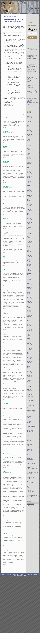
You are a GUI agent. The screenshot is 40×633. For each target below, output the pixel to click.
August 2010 (29, 303)
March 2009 (29, 325)
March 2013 (29, 264)
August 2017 (29, 196)
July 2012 (28, 274)
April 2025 (28, 126)
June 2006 (28, 367)
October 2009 (29, 316)
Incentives (28, 448)
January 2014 (29, 251)
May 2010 (28, 307)
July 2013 (28, 259)
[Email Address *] (32, 33)
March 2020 (29, 157)
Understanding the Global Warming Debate (31, 65)
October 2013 (29, 255)
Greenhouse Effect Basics (31, 58)
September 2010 (29, 302)
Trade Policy (29, 490)
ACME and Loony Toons (31, 400)
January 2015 (29, 236)
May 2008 (28, 338)
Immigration (29, 446)
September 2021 (29, 138)
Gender (28, 434)
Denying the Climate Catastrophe (30, 57)
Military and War (29, 458)
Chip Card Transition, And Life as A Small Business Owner (14, 17)
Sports (28, 485)
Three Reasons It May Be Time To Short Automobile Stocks (13, 20)
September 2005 (29, 379)
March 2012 (29, 279)
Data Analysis (29, 418)
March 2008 (29, 340)
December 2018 (29, 176)
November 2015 (29, 223)
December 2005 (29, 375)
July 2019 (28, 167)
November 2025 (29, 117)
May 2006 (28, 368)
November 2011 (29, 284)
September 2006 (29, 363)
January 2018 (29, 190)
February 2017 (29, 204)
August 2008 (29, 334)
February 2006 (29, 372)
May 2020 (28, 154)
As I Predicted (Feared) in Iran (32, 49)
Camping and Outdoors (31, 410)
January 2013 (29, 266)
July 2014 (28, 243)
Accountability (29, 399)
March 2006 (29, 371)
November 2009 (29, 315)
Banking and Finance (30, 405)
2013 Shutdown (29, 397)
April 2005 (28, 385)
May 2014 (28, 246)
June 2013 (28, 260)
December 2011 (29, 283)
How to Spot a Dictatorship (31, 90)
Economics (29, 421)
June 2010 (28, 306)
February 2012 (29, 280)
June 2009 (28, 321)
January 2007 (29, 358)
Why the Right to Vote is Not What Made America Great (31, 108)
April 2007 (28, 354)
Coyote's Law (29, 416)
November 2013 (29, 254)
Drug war (28, 420)
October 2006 (29, 362)
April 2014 (28, 247)
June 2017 (28, 199)
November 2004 (29, 391)
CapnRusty (9, 313)
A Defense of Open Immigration (32, 73)
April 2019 (28, 171)
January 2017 (29, 205)
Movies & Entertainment (31, 460)
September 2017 (29, 195)
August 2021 (29, 139)
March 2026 (29, 112)
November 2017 (29, 192)
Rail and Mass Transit (30, 477)
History (28, 441)
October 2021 (29, 136)
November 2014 (29, 238)
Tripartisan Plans (29, 496)
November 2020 (29, 149)
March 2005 (29, 386)
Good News (29, 437)
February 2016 (29, 219)
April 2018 (28, 186)
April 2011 (28, 293)
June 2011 (28, 291)
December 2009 (29, 314)
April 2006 (28, 370)
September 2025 (29, 120)
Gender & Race (29, 435)
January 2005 (29, 389)
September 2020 (29, 152)
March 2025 (29, 127)
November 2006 (29, 361)
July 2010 (28, 305)
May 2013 (28, 261)
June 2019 (28, 168)
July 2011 (28, 289)
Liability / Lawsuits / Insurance (32, 455)
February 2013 (29, 265)
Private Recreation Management (32, 472)
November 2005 (29, 376)
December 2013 (29, 252)
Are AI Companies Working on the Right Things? (32, 52)
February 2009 (29, 326)
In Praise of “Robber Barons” (32, 92)
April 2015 (28, 232)
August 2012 (29, 273)
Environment (29, 425)
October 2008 (29, 331)
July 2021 (28, 140)
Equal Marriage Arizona (31, 426)
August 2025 (29, 121)
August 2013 (29, 257)
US (9, 104)
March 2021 (29, 145)
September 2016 (29, 210)
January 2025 (29, 130)
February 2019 (29, 173)
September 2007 (29, 348)
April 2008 (28, 339)
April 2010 (28, 308)
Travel (28, 492)
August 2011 (29, 288)
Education (28, 422)
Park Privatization (20, 13)
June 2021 (28, 141)
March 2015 (29, 233)
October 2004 (29, 393)
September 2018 (29, 180)
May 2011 (28, 292)
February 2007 (29, 357)
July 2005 (28, 381)
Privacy (28, 471)
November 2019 (29, 162)
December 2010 (29, 298)
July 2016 (28, 213)
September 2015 (29, 226)
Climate (28, 413)
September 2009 (29, 317)
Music (28, 462)
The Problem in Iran (30, 50)
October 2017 (29, 194)
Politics (28, 469)
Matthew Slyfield (9, 348)
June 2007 (28, 352)
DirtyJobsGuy (9, 388)
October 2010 (29, 301)
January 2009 (29, 328)
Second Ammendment (30, 482)
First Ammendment (30, 431)
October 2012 (29, 270)
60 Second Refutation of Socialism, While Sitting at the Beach (32, 71)
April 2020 (28, 155)
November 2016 (29, 208)
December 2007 (29, 344)
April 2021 (28, 144)
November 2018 (29, 177)
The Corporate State (30, 488)
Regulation (28, 478)
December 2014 (29, 237)
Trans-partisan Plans (30, 491)
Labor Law (28, 454)
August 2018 (29, 181)
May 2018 (28, 185)
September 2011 (29, 287)
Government (29, 439)
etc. (27, 427)
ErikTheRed (9, 455)
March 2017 (29, 203)
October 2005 (29, 377)
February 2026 (29, 113)
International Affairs (30, 450)
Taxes (28, 486)
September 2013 (29, 256)
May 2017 (28, 200)
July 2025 (28, 122)
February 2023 (29, 131)
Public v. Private (29, 474)
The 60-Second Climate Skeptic (32, 102)
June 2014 (28, 245)
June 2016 (28, 214)
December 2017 (29, 191)
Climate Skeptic (9, 13)
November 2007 (29, 345)
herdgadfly (8, 404)
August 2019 (29, 166)
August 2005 (29, 380)
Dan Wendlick (9, 187)
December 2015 (29, 222)
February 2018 (29, 189)
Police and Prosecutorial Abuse (32, 468)
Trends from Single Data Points (32, 495)
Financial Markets (30, 430)
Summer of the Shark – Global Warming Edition (32, 62)
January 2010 (29, 312)
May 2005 (28, 384)
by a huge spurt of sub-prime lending (17, 53)
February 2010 (29, 311)
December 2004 (29, 390)
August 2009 (29, 319)
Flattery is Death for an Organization (10, 16)
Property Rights (29, 473)
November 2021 (29, 135)
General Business (10, 105)
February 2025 (29, 129)
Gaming (28, 432)
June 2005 (28, 382)
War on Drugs (29, 499)
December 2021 (29, 134)
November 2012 (29, 269)
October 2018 (29, 178)
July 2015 (28, 228)
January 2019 (29, 175)
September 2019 (29, 164)
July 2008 (28, 335)
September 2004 (29, 394)
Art (27, 404)
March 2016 (29, 218)
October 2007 (29, 347)
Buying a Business (30, 77)
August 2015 (29, 227)
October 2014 (29, 240)
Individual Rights (29, 449)
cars (6, 104)
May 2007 (28, 353)
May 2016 (28, 215)
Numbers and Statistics (31, 463)
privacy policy (30, 42)
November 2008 (29, 330)
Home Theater (29, 444)
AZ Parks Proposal (29, 13)
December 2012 (29, 268)
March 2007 (29, 356)
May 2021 (28, 143)
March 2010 (29, 310)
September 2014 (29, 241)
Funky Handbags (30, 87)
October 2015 (29, 224)
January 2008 (29, 343)
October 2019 (29, 163)
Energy (28, 423)
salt (8, 104)
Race (28, 476)
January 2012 (29, 282)
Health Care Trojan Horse (31, 88)
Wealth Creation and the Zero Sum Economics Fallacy (32, 106)
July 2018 (28, 182)
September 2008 (29, 333)
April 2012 (28, 278)
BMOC (15, 13)
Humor (28, 445)
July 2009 (28, 320)
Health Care (29, 440)
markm (8, 417)
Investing (28, 453)
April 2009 (28, 324)
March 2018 (29, 187)
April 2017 (28, 201)
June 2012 (28, 275)
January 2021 (29, 148)
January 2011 (29, 297)
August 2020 (29, 153)
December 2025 (29, 116)
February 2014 (29, 250)
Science (28, 481)
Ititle (4, 548)
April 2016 (28, 217)
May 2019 (28, 169)
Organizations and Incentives (32, 464)
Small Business (29, 483)
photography (29, 467)
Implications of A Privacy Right (32, 91)
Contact (36, 13)
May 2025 (28, 125)
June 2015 (28, 229)
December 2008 (29, 329)
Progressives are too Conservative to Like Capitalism (32, 96)
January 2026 (29, 115)
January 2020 (29, 159)
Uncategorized (29, 497)
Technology (29, 487)
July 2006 (28, 366)
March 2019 (29, 172)
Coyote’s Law (29, 82)
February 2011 (29, 296)
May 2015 (28, 231)
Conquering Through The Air (31, 48)
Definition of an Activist (31, 84)
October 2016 (29, 209)
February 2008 (29, 342)
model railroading (30, 459)
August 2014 (29, 242)
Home (4, 13)
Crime (28, 417)
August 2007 (29, 349)
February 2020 (29, 158)
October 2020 (29, 150)
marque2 (8, 132)
